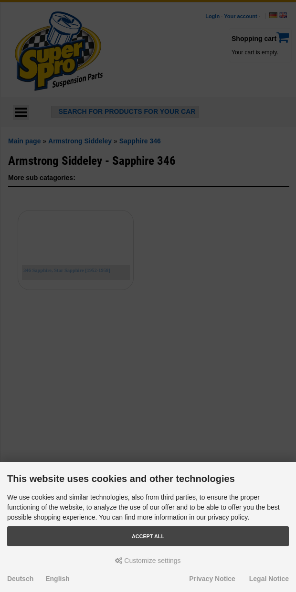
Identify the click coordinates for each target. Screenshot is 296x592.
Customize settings (147, 560)
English (57, 578)
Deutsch (20, 578)
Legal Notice (269, 578)
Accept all (148, 536)
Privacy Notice (212, 578)
